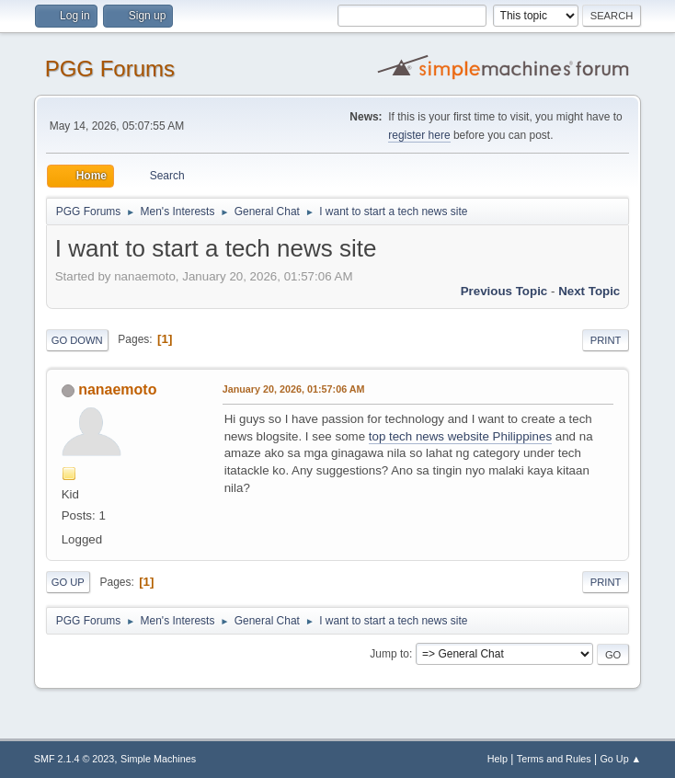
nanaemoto (117, 389)
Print (606, 340)
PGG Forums (110, 68)
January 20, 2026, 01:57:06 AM (294, 389)
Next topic (589, 291)
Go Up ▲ (620, 758)
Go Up (68, 582)
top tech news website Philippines (460, 436)
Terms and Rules (554, 758)
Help (497, 758)
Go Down (77, 340)
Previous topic (504, 291)
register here (419, 135)
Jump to (389, 653)
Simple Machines (158, 758)
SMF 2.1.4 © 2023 (74, 758)
